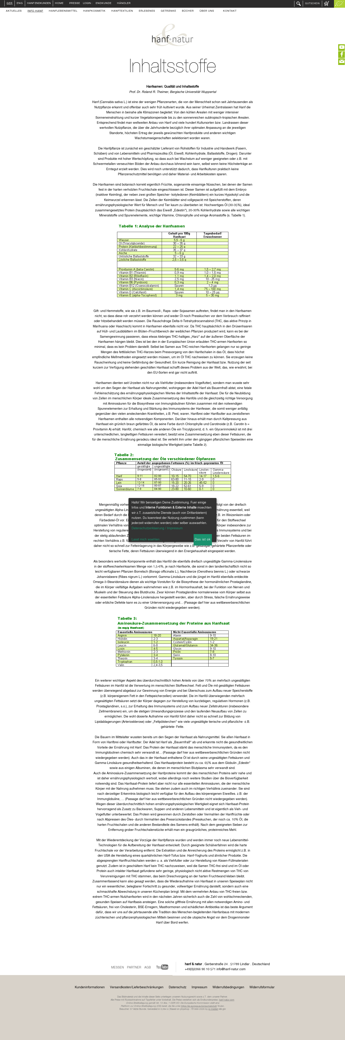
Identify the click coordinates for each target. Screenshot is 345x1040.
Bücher (188, 11)
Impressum (199, 987)
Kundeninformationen (90, 987)
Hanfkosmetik (94, 11)
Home (59, 3)
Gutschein (312, 3)
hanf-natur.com (226, 1000)
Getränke (168, 11)
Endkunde (104, 3)
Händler (124, 3)
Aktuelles (14, 11)
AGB (147, 967)
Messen (117, 967)
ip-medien (213, 1009)
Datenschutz (177, 987)
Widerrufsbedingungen (228, 987)
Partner (134, 967)
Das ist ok (203, 539)
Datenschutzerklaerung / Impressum (157, 528)
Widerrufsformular (262, 987)
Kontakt (230, 11)
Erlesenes (147, 11)
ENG (20, 3)
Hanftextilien (122, 11)
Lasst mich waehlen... (147, 539)
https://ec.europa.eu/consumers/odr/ (199, 1006)
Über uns (207, 11)
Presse (74, 3)
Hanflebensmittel (63, 11)
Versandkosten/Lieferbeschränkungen (136, 987)
